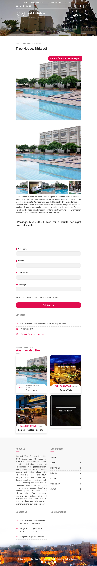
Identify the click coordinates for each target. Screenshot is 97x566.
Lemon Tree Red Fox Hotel (31, 430)
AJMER (53, 457)
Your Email (22, 273)
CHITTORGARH (56, 484)
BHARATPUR (55, 468)
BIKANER (53, 479)
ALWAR (53, 463)
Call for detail (63, 386)
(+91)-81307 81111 (37, 2)
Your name (21, 249)
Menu (77, 14)
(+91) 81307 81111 (24, 530)
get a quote (49, 305)
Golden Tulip (66, 390)
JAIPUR (53, 489)
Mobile (20, 261)
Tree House (31, 390)
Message (21, 284)
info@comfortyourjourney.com (59, 2)
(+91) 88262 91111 (38, 530)
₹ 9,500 (21, 386)
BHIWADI (53, 473)
